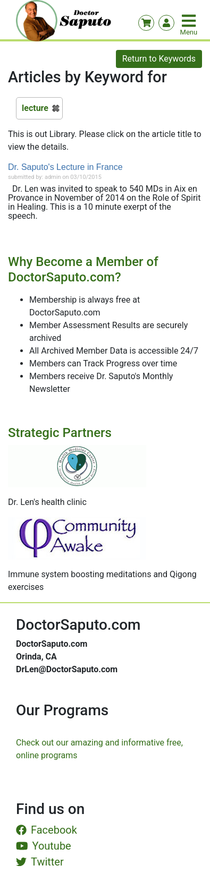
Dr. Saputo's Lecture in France (65, 167)
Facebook (46, 830)
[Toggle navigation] (190, 21)
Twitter (40, 861)
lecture (35, 108)
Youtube (43, 845)
